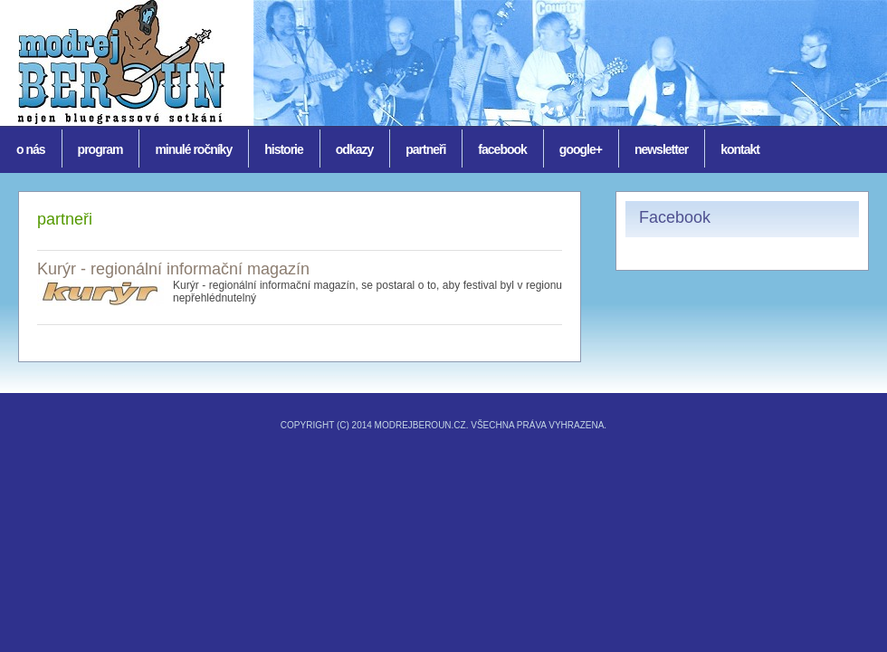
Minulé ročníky (193, 149)
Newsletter (661, 149)
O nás (30, 149)
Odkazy (354, 149)
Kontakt (739, 149)
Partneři (425, 149)
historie (283, 149)
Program (100, 149)
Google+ (580, 149)
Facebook (502, 149)
